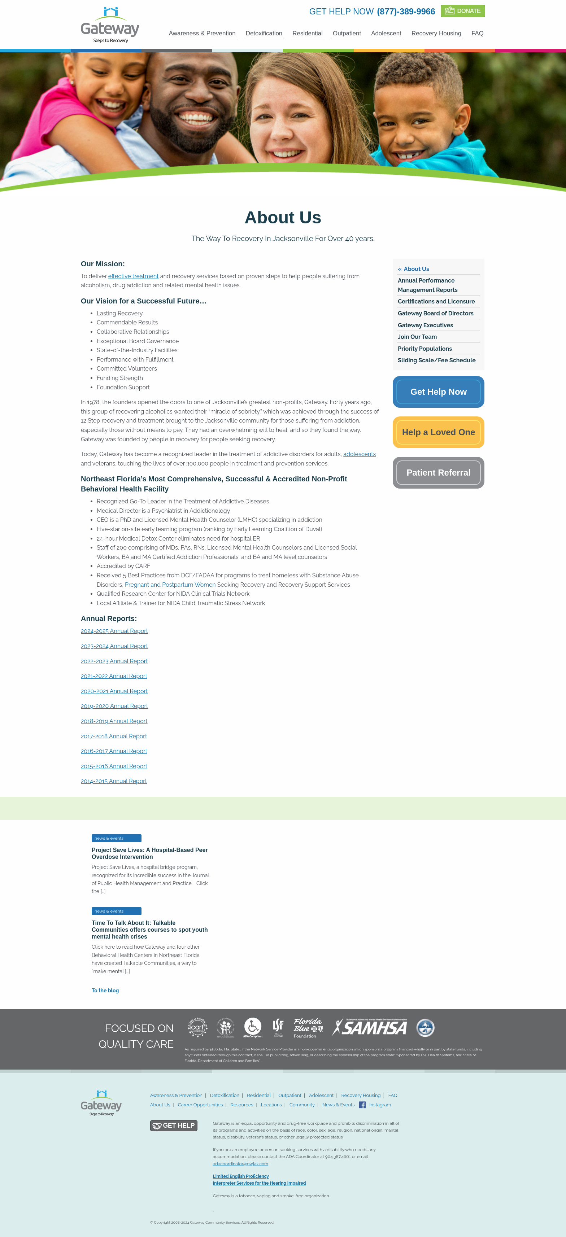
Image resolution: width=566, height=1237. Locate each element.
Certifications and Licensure (436, 301)
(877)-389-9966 (406, 11)
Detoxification (264, 33)
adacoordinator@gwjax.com (240, 1163)
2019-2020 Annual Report (114, 706)
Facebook (362, 1105)
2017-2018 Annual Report (114, 736)
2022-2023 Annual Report (114, 661)
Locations (271, 1104)
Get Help (179, 1125)
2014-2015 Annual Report (114, 781)
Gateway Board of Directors (436, 313)
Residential (307, 33)
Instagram (380, 1104)
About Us (416, 269)
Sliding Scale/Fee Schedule (437, 360)
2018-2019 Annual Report (114, 721)
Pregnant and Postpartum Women (170, 584)
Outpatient (347, 33)
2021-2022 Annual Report (114, 676)
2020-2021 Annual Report (114, 691)
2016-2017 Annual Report (114, 751)
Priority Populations (425, 348)
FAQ (477, 33)
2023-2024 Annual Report (114, 646)
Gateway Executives (425, 325)
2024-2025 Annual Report (114, 631)
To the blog (105, 990)
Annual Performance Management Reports (428, 285)
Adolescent (386, 33)
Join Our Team (417, 336)
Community (302, 1104)
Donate (468, 11)
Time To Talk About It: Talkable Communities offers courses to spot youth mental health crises (150, 930)
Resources (242, 1104)
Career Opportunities (200, 1104)
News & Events (338, 1104)
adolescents (359, 454)
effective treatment (133, 276)
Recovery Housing (436, 33)
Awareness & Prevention (202, 33)
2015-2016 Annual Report (114, 766)
